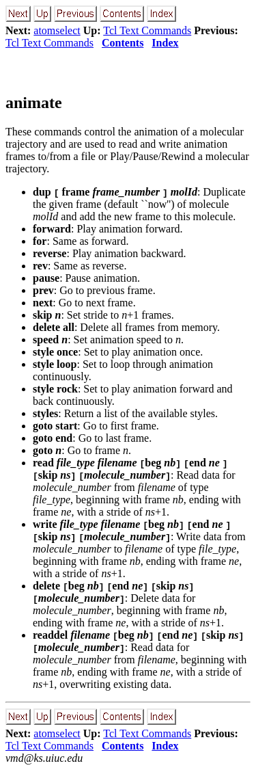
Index (165, 43)
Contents (122, 43)
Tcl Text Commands (147, 30)
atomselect (56, 30)
